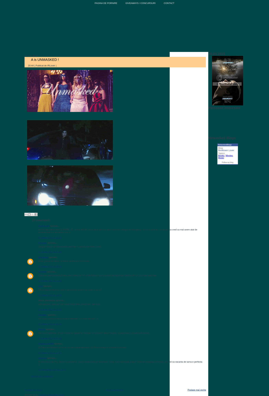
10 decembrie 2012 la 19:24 (52, 369)
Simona (42, 271)
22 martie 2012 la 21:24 (50, 324)
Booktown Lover (226, 150)
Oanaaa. (42, 243)
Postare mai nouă (33, 390)
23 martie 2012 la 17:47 (50, 352)
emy (40, 286)
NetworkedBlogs (225, 145)
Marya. (41, 329)
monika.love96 (46, 343)
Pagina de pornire (115, 390)
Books (221, 155)
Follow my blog (227, 162)
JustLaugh (44, 226)
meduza (42, 358)
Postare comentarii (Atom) (52, 394)
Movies (229, 155)
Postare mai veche (197, 390)
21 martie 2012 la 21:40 (50, 252)
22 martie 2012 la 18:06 (50, 309)
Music (221, 158)
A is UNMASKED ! (45, 60)
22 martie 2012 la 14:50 (50, 295)
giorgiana (43, 257)
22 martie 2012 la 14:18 (50, 280)
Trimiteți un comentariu (42, 376)
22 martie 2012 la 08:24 (50, 266)
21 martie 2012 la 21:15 (50, 237)
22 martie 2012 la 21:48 (50, 338)
